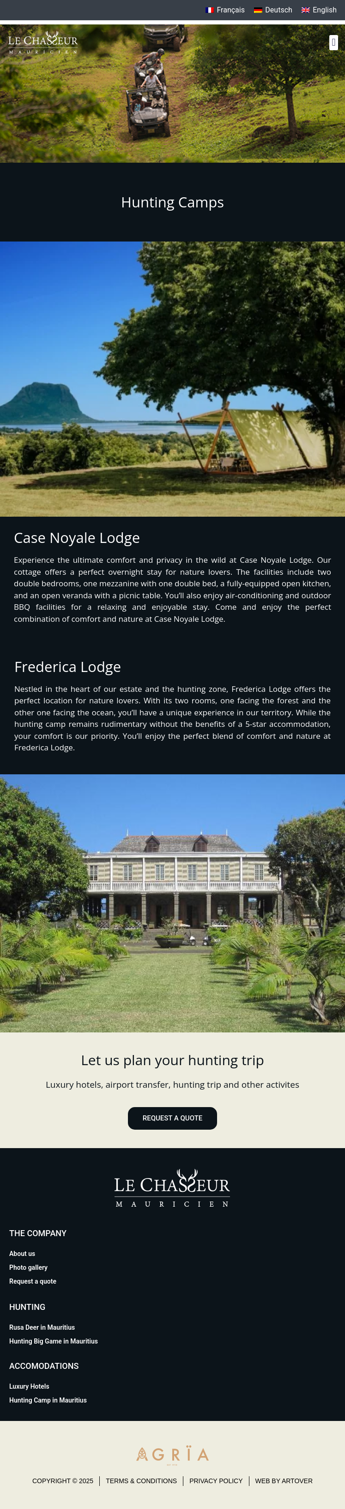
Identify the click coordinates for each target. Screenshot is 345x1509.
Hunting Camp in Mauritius (48, 1400)
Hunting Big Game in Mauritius (53, 1341)
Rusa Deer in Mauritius (42, 1327)
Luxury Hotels (29, 1386)
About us (22, 1253)
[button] (333, 42)
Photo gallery (28, 1267)
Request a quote (32, 1281)
